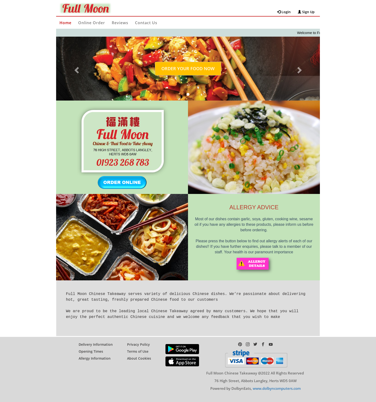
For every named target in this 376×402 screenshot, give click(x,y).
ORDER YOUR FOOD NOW (188, 68)
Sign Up (306, 12)
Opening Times (91, 347)
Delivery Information (96, 340)
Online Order (91, 22)
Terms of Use (137, 347)
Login (284, 12)
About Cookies (139, 354)
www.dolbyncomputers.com (277, 384)
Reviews (120, 22)
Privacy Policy (138, 340)
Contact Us (146, 22)
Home (65, 22)
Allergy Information (95, 354)
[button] (76, 69)
